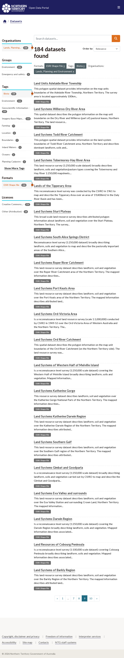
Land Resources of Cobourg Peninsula (59, 544)
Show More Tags (14, 168)
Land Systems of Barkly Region (54, 570)
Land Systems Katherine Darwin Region (60, 416)
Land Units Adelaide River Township (57, 83)
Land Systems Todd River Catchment (58, 134)
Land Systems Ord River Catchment (57, 339)
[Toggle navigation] (118, 7)
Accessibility (9, 642)
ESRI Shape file (42, 102)
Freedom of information (59, 636)
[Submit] (116, 38)
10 (90, 598)
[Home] (4, 21)
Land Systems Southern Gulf (53, 442)
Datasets (16, 21)
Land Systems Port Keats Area (54, 288)
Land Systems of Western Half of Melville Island (66, 365)
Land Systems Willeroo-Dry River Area (59, 109)
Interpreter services (90, 636)
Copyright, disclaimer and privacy (20, 636)
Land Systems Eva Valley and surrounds (60, 493)
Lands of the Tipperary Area (52, 186)
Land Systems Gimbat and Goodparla (58, 467)
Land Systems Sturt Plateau (52, 211)
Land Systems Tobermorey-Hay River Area (62, 160)
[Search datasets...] (73, 38)
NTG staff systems (65, 642)
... (68, 598)
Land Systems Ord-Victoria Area (55, 314)
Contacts (44, 642)
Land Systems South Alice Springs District (61, 237)
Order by (87, 48)
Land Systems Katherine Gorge (54, 390)
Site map (27, 642)
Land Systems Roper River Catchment (59, 262)
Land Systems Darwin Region (53, 519)
